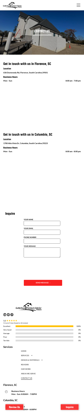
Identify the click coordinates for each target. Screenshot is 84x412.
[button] (78, 5)
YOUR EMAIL (28, 228)
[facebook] (4, 315)
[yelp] (8, 315)
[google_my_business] (11, 315)
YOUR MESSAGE (30, 246)
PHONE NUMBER (30, 237)
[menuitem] (42, 351)
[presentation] (34, 268)
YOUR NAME (28, 219)
